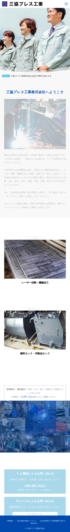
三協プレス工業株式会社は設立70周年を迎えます (31, 76)
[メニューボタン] (66, 4)
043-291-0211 (35, 494)
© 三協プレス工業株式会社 (35, 528)
